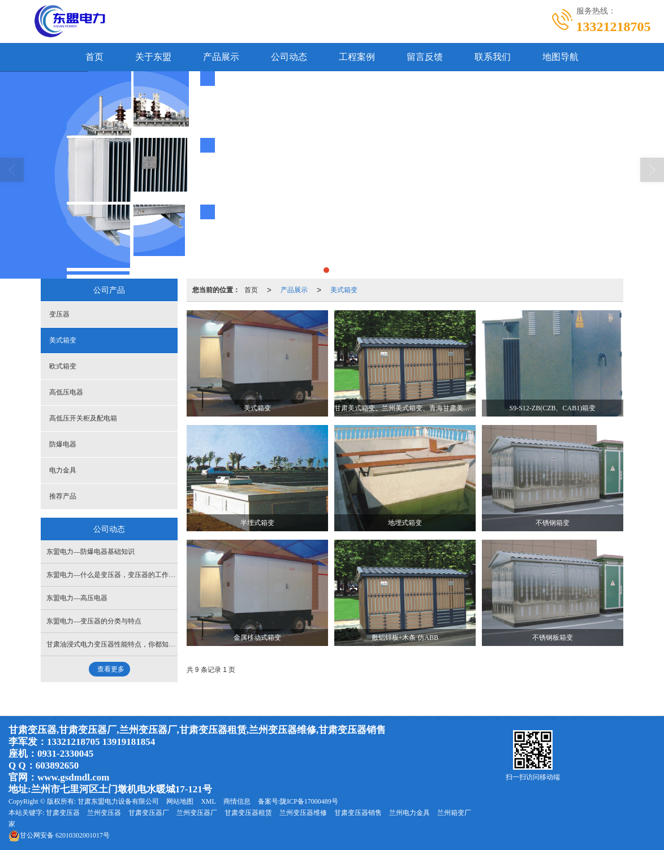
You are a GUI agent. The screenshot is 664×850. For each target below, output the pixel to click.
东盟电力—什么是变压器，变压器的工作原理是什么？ (127, 575)
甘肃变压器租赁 (248, 813)
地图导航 (560, 57)
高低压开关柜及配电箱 (83, 418)
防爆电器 (62, 444)
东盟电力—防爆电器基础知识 (90, 552)
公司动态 (289, 57)
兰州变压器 (104, 813)
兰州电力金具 (409, 813)
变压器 (59, 314)
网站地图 (179, 801)
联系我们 (493, 57)
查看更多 (110, 669)
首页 (94, 57)
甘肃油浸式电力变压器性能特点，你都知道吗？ (117, 644)
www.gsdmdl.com (73, 777)
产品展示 (221, 57)
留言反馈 (425, 57)
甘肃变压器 (63, 813)
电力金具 (62, 470)
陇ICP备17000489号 (309, 801)
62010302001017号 (59, 835)
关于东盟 (153, 57)
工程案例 (357, 57)
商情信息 (237, 801)
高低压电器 (66, 392)
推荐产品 (62, 496)
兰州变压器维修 (303, 813)
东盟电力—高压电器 (76, 598)
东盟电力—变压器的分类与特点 (93, 621)
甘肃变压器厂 (148, 813)
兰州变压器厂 (196, 813)
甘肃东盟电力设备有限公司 (118, 801)
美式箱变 (343, 290)
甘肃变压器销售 (358, 813)
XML (208, 801)
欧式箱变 (62, 366)
